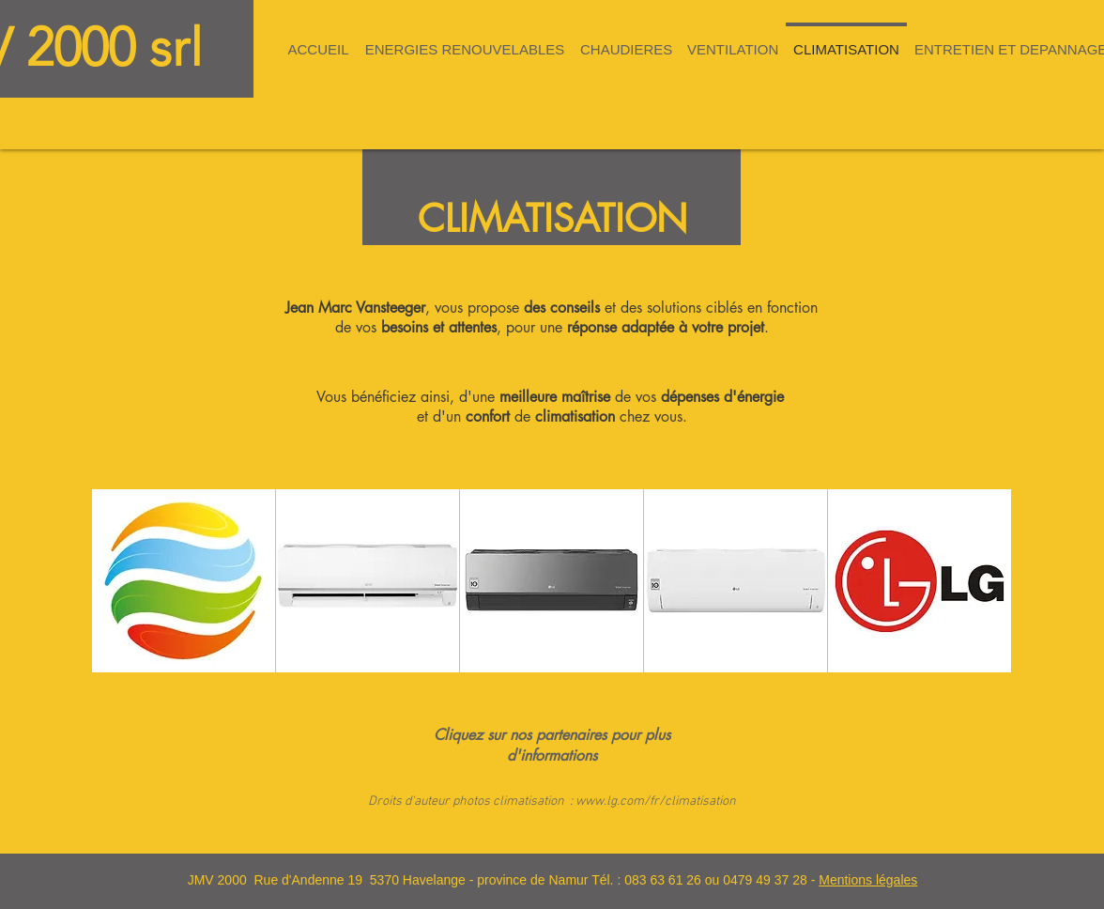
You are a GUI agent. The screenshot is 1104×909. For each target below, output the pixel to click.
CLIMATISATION (552, 218)
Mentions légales (868, 879)
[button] (465, 41)
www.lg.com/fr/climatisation (655, 801)
